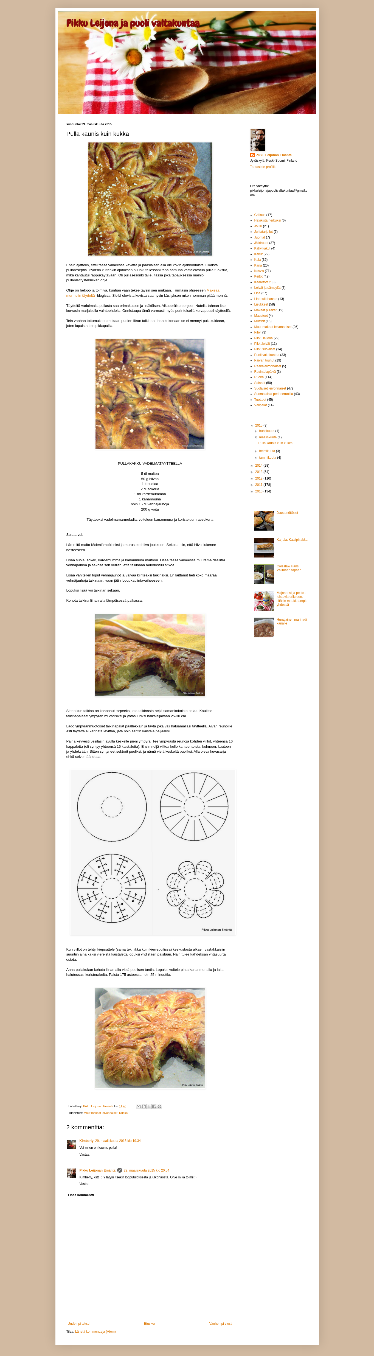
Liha (257, 293)
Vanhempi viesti (220, 1324)
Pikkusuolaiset (264, 349)
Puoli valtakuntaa (266, 355)
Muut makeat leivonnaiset (100, 1112)
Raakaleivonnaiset (267, 366)
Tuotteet (260, 400)
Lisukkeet (261, 304)
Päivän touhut (264, 360)
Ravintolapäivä (265, 372)
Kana (258, 265)
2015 (259, 425)
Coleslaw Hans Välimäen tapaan (289, 568)
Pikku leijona (263, 338)
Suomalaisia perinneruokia (273, 394)
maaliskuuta (268, 437)
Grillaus (260, 215)
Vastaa (84, 1154)
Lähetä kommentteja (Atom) (95, 1331)
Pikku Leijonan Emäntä (98, 1106)
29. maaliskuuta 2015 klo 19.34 (118, 1141)
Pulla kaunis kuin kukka (275, 443)
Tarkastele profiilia (263, 167)
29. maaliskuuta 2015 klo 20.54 (146, 1170)
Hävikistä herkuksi (267, 220)
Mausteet (261, 316)
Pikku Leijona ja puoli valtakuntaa (132, 23)
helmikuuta (267, 451)
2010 (259, 491)
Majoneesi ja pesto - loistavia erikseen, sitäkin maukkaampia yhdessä (292, 599)
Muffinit (259, 321)
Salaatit (259, 383)
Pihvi (257, 332)
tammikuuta (268, 458)
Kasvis (259, 271)
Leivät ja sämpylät (267, 288)
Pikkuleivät (262, 344)
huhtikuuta (267, 431)
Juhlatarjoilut (263, 232)
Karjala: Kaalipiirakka (292, 540)
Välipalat (260, 405)
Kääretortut (262, 282)
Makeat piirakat (265, 310)
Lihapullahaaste (265, 299)
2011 (259, 485)
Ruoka (123, 1112)
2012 (259, 478)
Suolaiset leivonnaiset (270, 388)
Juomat (259, 237)
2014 (259, 465)
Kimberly (87, 1141)
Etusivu (149, 1324)
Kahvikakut (262, 248)
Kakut (258, 254)
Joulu (258, 226)
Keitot (258, 276)
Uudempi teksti (78, 1324)
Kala (257, 260)
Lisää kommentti (81, 1195)
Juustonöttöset (287, 513)
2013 (259, 472)
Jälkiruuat (261, 243)
